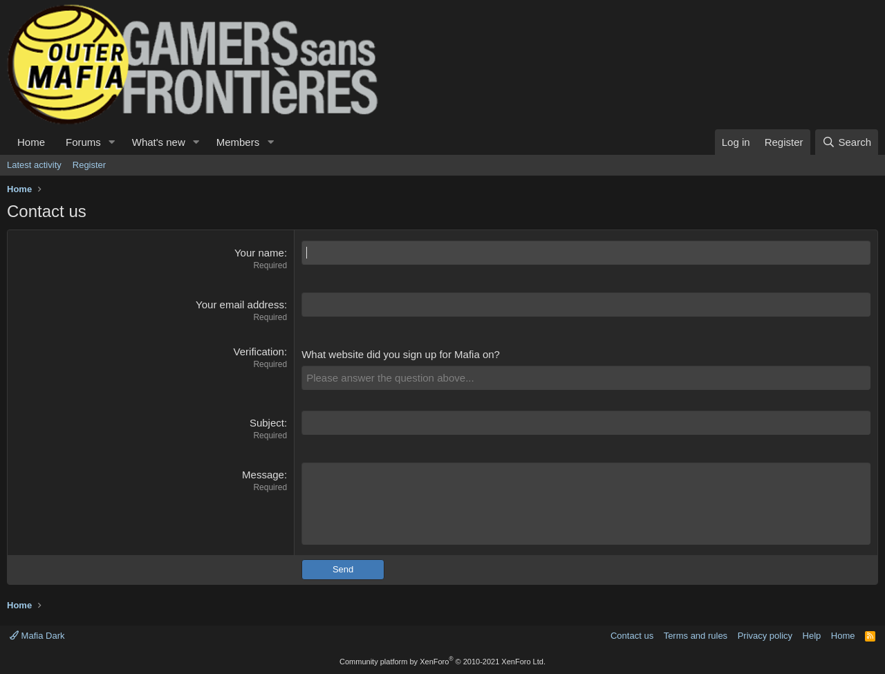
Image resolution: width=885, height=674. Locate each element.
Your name (259, 253)
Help (812, 635)
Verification (259, 351)
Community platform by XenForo (442, 661)
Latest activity (34, 165)
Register (89, 165)
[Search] (846, 142)
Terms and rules (695, 635)
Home (31, 142)
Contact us (632, 635)
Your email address (240, 304)
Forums (83, 142)
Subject (267, 423)
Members (238, 142)
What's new (158, 142)
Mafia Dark (37, 635)
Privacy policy (765, 635)
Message (263, 474)
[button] (112, 142)
